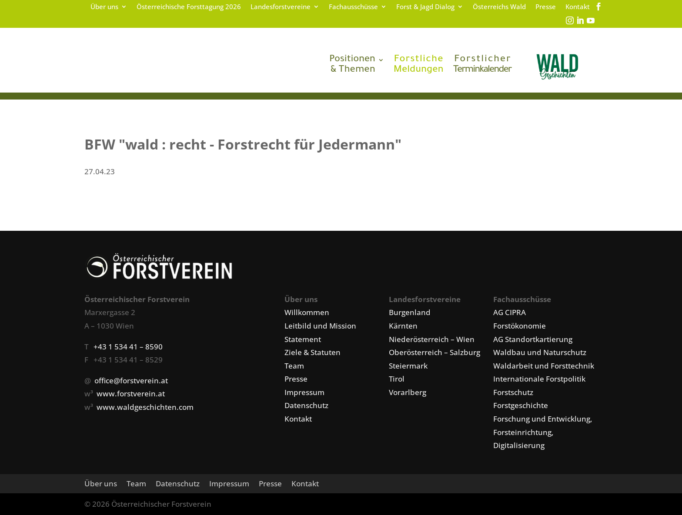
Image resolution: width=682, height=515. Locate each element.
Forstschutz (513, 392)
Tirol (397, 379)
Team (294, 366)
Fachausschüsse (353, 7)
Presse (545, 7)
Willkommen (306, 312)
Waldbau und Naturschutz (539, 352)
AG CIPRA (509, 312)
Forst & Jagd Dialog (425, 7)
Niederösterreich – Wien (432, 339)
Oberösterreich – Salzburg (434, 352)
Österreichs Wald (499, 7)
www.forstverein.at (131, 394)
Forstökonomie (519, 326)
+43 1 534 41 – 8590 (128, 347)
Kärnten (403, 326)
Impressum (304, 392)
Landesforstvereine (281, 7)
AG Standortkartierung (532, 339)
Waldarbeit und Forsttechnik (543, 366)
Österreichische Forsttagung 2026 (189, 7)
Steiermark (408, 366)
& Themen (352, 65)
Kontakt (577, 7)
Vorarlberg (407, 392)
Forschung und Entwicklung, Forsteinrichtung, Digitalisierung (542, 432)
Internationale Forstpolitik (539, 379)
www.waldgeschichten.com (145, 407)
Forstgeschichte (520, 405)
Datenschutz (306, 405)
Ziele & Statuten (312, 352)
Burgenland (410, 312)
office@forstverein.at (131, 380)
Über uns (104, 7)
